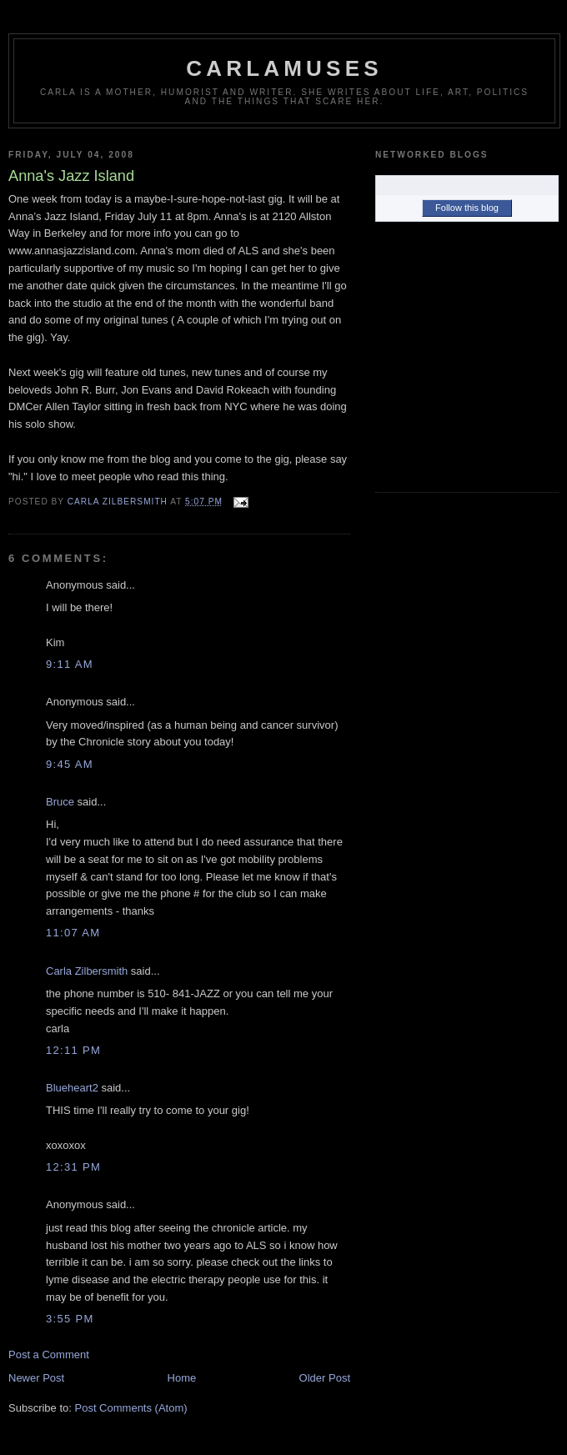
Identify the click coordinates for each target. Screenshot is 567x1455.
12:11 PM (73, 1050)
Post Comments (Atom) (131, 1408)
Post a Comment (48, 1354)
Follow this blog (467, 208)
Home (182, 1378)
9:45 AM (69, 764)
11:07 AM (73, 932)
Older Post (324, 1378)
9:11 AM (69, 664)
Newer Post (36, 1378)
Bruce (60, 801)
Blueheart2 (72, 1087)
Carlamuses (284, 68)
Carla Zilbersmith (87, 971)
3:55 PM (70, 1318)
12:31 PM (73, 1167)
